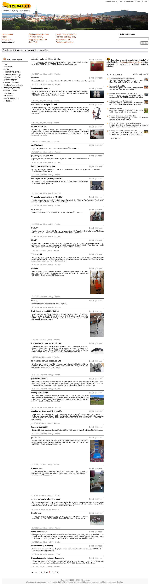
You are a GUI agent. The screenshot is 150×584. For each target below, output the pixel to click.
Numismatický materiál (41, 88)
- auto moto (7, 67)
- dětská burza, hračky (12, 77)
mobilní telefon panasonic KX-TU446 (123, 93)
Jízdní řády (33, 42)
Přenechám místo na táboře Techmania (47, 558)
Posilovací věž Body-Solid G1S (44, 105)
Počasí (4, 37)
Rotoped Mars (37, 468)
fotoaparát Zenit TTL (117, 86)
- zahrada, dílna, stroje (12, 75)
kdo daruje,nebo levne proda (43, 166)
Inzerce (122, 1)
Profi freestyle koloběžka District (45, 311)
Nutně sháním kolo (39, 532)
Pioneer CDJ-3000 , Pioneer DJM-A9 (123, 131)
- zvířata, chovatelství (11, 82)
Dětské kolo (36, 513)
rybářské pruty (37, 145)
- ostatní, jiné (8, 101)
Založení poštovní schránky (131, 62)
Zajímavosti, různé (63, 40)
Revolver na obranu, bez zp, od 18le (46, 343)
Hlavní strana (111, 1)
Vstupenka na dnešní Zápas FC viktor (47, 197)
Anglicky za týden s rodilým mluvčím (46, 411)
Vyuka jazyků (36, 254)
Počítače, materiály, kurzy (66, 37)
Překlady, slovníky (36, 37)
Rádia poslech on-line (64, 42)
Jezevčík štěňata (115, 108)
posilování (35, 437)
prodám (34, 268)
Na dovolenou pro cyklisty (42, 546)
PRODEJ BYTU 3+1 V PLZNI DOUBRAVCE (125, 123)
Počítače (129, 1)
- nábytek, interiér (10, 90)
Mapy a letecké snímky (38, 40)
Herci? (34, 240)
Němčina (35, 78)
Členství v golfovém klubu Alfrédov (46, 59)
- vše (5, 64)
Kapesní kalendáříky (39, 427)
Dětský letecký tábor (39, 393)
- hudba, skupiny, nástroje (13, 85)
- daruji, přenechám (10, 98)
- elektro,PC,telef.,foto (11, 72)
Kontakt (120, 582)
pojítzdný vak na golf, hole (42, 156)
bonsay (34, 301)
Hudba (137, 1)
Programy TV (7, 40)
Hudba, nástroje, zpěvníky (66, 34)
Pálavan (34, 228)
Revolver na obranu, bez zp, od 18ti (46, 361)
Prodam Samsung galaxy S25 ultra (122, 116)
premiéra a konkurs (39, 378)
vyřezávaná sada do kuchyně (120, 101)
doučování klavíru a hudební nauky (46, 499)
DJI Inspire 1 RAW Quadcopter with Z (46, 179)
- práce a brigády (10, 80)
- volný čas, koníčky (11, 88)
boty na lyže (36, 209)
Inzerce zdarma (8, 42)
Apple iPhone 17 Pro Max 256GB (121, 78)
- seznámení (8, 96)
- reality (6, 69)
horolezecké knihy (39, 127)
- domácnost (8, 93)
